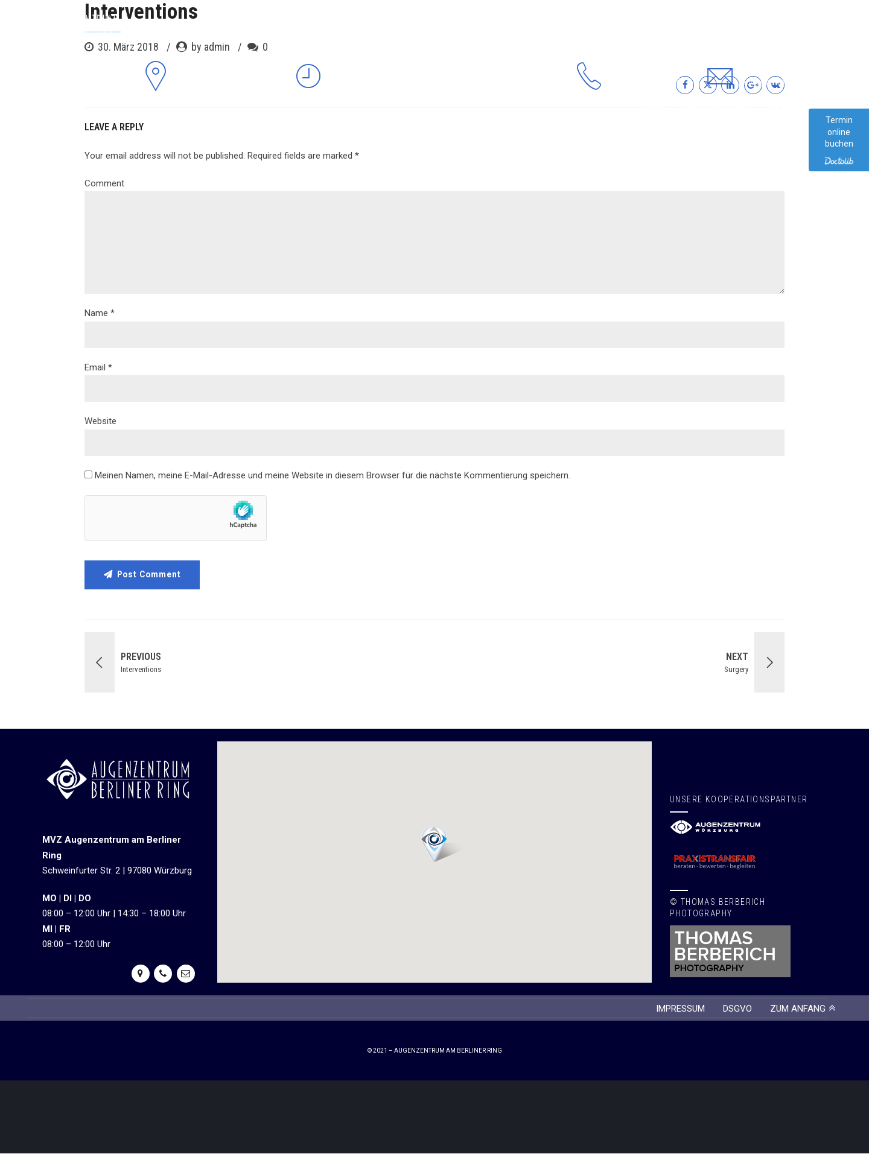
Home (652, 110)
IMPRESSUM (680, 1008)
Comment (104, 183)
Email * (98, 367)
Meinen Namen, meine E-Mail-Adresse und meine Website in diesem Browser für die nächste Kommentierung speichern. (332, 475)
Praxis (784, 110)
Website (100, 421)
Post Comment (151, 575)
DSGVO (737, 1008)
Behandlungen (717, 110)
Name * (99, 313)
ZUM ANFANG (798, 1008)
